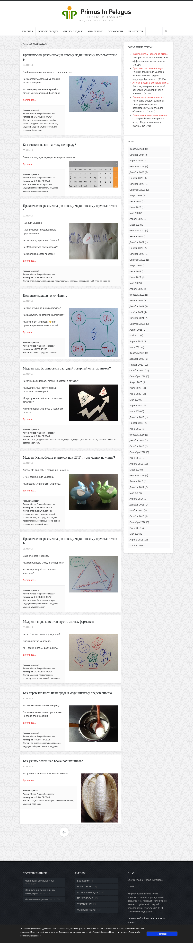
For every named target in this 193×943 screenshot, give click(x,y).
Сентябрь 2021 (138, 324)
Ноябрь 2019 (136, 423)
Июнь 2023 (135, 207)
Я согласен (162, 933)
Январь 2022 (136, 300)
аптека (33, 184)
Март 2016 (135, 545)
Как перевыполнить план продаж (45, 743)
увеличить (35, 443)
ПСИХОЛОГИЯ (115, 31)
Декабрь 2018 (137, 440)
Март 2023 (135, 224)
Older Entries (64, 832)
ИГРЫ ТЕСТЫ (135, 31)
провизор (27, 678)
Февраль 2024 (137, 166)
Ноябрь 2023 (136, 178)
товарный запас (42, 524)
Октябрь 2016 (137, 516)
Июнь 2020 (135, 394)
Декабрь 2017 (137, 487)
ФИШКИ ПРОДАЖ (73, 31)
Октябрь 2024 (137, 155)
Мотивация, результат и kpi (39, 880)
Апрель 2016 (136, 539)
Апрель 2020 (136, 405)
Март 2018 (135, 469)
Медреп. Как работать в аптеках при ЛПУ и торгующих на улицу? (69, 457)
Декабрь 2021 (137, 306)
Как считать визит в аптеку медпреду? (49, 145)
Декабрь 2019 (137, 417)
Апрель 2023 (136, 219)
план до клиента (102, 281)
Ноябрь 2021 (136, 312)
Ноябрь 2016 (136, 510)
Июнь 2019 (135, 429)
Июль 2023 (135, 201)
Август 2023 (136, 195)
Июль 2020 (135, 388)
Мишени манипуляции (37, 899)
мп (41, 127)
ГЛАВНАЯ (27, 31)
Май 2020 (135, 399)
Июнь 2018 (135, 458)
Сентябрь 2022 (138, 259)
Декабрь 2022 (137, 242)
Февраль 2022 (137, 294)
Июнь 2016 (135, 528)
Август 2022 (136, 265)
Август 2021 (136, 329)
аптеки (33, 120)
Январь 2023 (136, 236)
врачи (45, 120)
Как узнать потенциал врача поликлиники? (53, 761)
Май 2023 (135, 213)
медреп (35, 127)
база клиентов (43, 600)
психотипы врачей (40, 678)
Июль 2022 (135, 271)
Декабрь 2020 (137, 359)
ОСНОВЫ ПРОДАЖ (48, 31)
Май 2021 (135, 335)
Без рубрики (83, 880)
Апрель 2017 (136, 498)
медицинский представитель (44, 123)
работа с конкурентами (95, 439)
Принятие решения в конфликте (45, 295)
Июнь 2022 (135, 277)
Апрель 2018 (136, 464)
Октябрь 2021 (137, 318)
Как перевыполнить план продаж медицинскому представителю (67, 693)
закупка (40, 511)
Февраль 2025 (137, 149)
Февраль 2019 (137, 434)
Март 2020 (135, 411)
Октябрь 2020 (137, 370)
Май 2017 (135, 493)
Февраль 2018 (137, 475)
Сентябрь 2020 (138, 376)
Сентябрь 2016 (138, 522)
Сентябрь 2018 (138, 452)
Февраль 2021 (137, 353)
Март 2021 (135, 347)
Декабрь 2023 (137, 172)
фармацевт (37, 130)
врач (45, 184)
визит (39, 120)
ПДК (92, 281)
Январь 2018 (136, 481)
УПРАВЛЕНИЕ (95, 31)
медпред (27, 127)
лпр (36, 514)
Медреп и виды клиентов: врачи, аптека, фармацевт (58, 622)
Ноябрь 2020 (136, 364)
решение (53, 352)
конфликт (34, 352)
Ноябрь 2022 (136, 248)
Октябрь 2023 (137, 184)
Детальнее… (30, 100)
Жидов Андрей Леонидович (42, 113)
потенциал (37, 804)
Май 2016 (135, 533)
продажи (27, 130)
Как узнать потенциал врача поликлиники (54, 800)
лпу (50, 184)
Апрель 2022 (136, 289)
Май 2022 (135, 283)
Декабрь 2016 (137, 504)
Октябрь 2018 (137, 446)
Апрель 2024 (136, 160)
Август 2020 (136, 382)
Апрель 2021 (136, 341)
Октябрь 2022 (137, 254)
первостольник (50, 127)
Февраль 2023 (137, 230)
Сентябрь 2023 (138, 190)
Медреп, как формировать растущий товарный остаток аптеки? (67, 368)
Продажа (44, 352)
